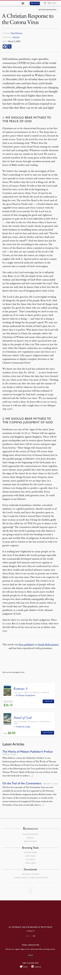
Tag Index (30, 859)
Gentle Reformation (48, 644)
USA (27, 936)
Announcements (30, 834)
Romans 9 (20, 689)
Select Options (48, 733)
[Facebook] (5, 46)
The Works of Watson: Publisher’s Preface (27, 751)
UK (34, 936)
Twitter (24, 967)
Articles (16, 37)
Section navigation (47, 10)
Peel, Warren (16, 33)
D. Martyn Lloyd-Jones (25, 695)
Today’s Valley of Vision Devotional (31, 878)
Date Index (30, 856)
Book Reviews (30, 841)
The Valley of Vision (30, 874)
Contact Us (30, 931)
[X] (9, 46)
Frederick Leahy (23, 726)
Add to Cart (49, 701)
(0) (35, 3)
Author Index (30, 852)
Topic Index (30, 863)
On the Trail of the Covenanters (21, 783)
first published (26, 644)
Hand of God (23, 718)
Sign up (30, 955)
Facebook (36, 967)
